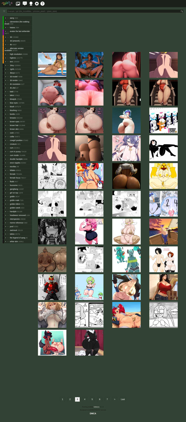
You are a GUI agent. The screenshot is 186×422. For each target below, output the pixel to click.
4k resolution (15, 84)
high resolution (16, 54)
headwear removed (18, 215)
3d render (14, 80)
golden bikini (15, 204)
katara (12, 27)
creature (13, 144)
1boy (12, 65)
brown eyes (14, 122)
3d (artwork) (15, 41)
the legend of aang (17, 238)
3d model (13, 77)
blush (12, 107)
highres (13, 58)
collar (12, 137)
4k (11, 45)
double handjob (16, 159)
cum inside (14, 155)
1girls (12, 69)
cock (12, 133)
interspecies (15, 219)
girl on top (14, 193)
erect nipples (15, 163)
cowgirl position (16, 140)
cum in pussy (15, 152)
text (11, 62)
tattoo (12, 234)
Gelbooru (96, 407)
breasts (13, 118)
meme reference (16, 223)
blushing (13, 110)
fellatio (12, 170)
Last (123, 399)
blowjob (13, 99)
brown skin (14, 129)
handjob (13, 211)
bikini (12, 95)
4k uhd (12, 88)
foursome (14, 185)
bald (11, 92)
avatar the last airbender (20, 31)
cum (11, 148)
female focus (15, 178)
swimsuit (13, 230)
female (12, 174)
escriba (13, 167)
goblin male (14, 200)
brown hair (14, 125)
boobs (12, 114)
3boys (12, 73)
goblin (12, 196)
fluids (12, 182)
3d (11, 37)
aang (12, 18)
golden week (15, 208)
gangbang (14, 189)
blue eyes (14, 103)
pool (11, 226)
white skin (14, 241)
